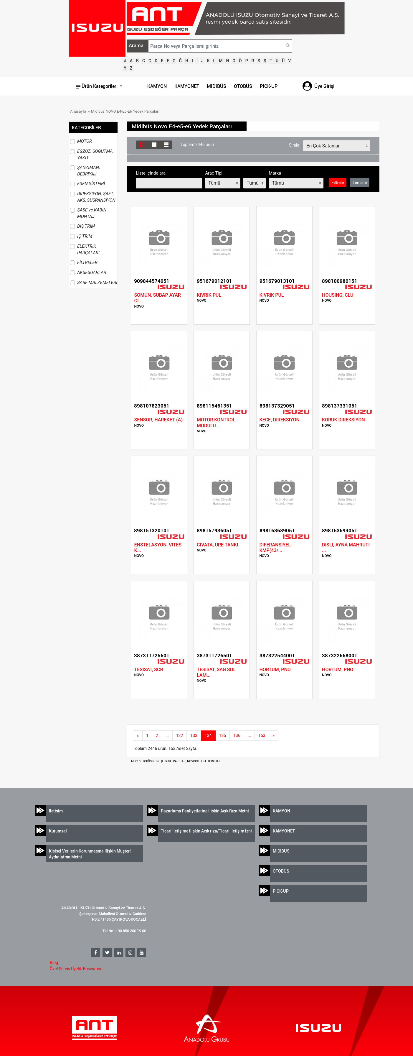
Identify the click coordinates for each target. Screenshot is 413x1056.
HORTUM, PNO (275, 669)
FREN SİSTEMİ (91, 183)
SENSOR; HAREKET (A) (158, 420)
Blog (54, 962)
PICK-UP (268, 86)
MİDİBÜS (281, 851)
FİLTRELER (87, 262)
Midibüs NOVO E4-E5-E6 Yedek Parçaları (125, 111)
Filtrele (337, 182)
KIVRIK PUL (209, 295)
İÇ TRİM (84, 236)
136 (236, 735)
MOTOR (84, 141)
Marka (275, 173)
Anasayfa (78, 111)
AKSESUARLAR (91, 272)
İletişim (56, 811)
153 (261, 735)
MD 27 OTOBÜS (141, 761)
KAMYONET (186, 86)
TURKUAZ (213, 761)
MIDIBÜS (216, 86)
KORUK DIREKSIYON (343, 420)
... (167, 735)
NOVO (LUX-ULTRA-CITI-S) (169, 761)
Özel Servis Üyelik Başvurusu (76, 968)
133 (193, 735)
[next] (273, 735)
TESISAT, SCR (148, 669)
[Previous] (138, 735)
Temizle (360, 182)
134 (208, 735)
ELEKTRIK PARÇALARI (88, 250)
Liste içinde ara (151, 173)
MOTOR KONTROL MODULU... (216, 422)
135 (222, 735)
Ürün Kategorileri (97, 86)
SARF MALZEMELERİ (97, 282)
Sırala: (294, 145)
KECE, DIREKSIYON (280, 420)
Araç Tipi (213, 173)
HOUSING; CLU (337, 295)
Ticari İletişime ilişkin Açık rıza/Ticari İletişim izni (206, 831)
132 (179, 735)
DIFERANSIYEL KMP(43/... (275, 547)
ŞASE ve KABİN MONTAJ (91, 213)
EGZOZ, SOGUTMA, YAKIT (95, 155)
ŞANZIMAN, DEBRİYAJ (88, 171)
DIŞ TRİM (86, 226)
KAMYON (157, 86)
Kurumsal (58, 831)
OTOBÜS (243, 86)
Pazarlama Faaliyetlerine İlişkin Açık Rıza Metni (205, 811)
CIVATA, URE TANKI (217, 545)
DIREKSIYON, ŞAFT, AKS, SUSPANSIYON (96, 197)
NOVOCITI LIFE (197, 761)
